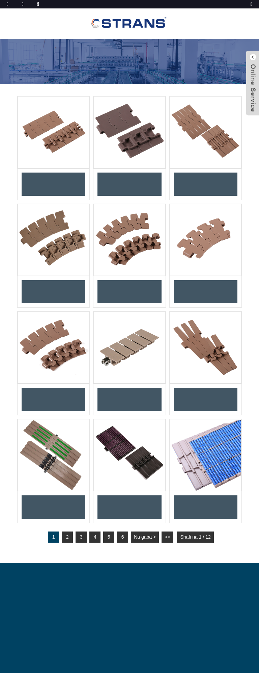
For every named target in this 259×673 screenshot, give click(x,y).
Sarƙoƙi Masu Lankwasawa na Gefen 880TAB (53, 399)
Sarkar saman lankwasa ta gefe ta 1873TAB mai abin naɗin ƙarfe (53, 506)
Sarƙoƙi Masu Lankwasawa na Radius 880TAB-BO (129, 291)
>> (167, 537)
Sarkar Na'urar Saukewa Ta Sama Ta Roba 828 (129, 184)
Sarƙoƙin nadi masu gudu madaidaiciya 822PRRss (129, 506)
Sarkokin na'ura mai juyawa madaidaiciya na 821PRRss (205, 506)
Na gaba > (145, 537)
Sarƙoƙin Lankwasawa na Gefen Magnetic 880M (53, 291)
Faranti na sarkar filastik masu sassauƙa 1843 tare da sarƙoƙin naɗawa (129, 399)
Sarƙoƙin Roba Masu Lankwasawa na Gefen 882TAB (205, 399)
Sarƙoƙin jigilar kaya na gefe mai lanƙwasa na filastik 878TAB (205, 291)
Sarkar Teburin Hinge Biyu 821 (205, 184)
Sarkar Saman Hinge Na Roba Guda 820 (53, 184)
